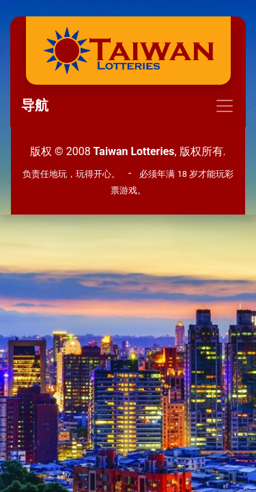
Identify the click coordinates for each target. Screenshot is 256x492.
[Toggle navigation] (128, 106)
